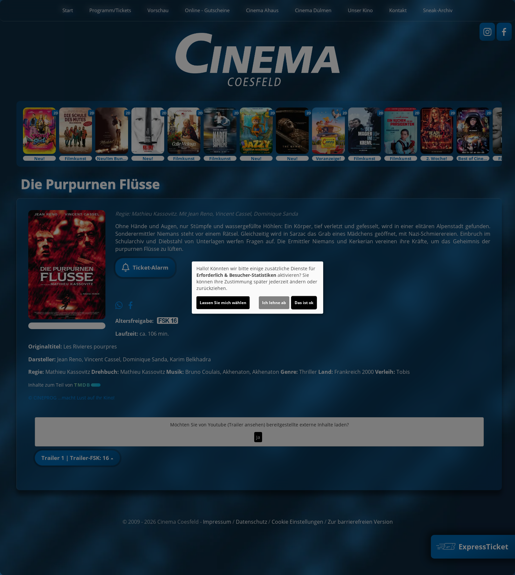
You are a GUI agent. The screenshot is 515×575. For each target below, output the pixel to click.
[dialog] (257, 287)
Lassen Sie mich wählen (223, 302)
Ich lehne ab (274, 302)
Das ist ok (304, 302)
